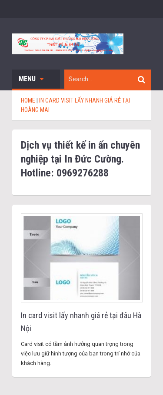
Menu (31, 79)
